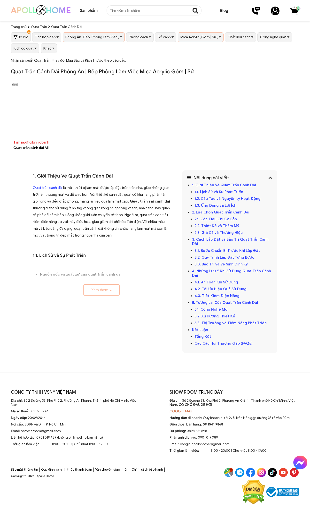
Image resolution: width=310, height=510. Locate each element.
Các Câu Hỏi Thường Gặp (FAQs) (223, 343)
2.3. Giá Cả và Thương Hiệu (218, 232)
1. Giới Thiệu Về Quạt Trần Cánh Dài (224, 185)
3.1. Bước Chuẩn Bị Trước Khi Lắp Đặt (227, 250)
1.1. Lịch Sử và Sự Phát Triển (218, 192)
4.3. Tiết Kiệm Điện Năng (217, 296)
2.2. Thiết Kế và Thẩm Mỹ (216, 226)
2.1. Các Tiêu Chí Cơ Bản (215, 219)
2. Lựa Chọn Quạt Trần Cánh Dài (220, 212)
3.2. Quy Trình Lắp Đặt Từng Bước (224, 257)
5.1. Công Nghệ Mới (211, 309)
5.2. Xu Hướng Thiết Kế (214, 316)
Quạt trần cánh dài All (30, 148)
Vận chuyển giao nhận (111, 470)
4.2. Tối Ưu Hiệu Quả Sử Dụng (220, 289)
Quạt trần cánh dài (47, 188)
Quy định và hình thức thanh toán (66, 470)
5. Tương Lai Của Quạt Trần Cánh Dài (225, 302)
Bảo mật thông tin (24, 470)
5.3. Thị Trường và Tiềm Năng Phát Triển (230, 323)
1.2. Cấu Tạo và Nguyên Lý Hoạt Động (227, 198)
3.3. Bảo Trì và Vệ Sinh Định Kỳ (221, 264)
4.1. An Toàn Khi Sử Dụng (216, 282)
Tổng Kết (202, 336)
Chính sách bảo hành (147, 470)
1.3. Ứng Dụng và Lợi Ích (215, 205)
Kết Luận (200, 330)
